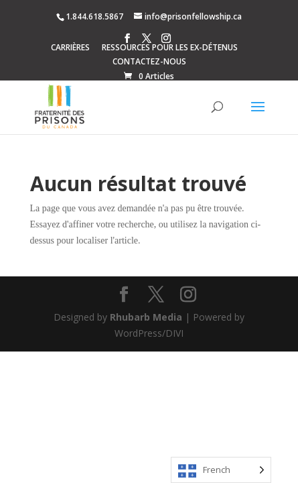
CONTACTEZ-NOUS (149, 62)
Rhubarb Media (146, 317)
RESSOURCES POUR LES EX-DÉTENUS (170, 48)
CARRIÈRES (70, 48)
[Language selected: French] (221, 470)
